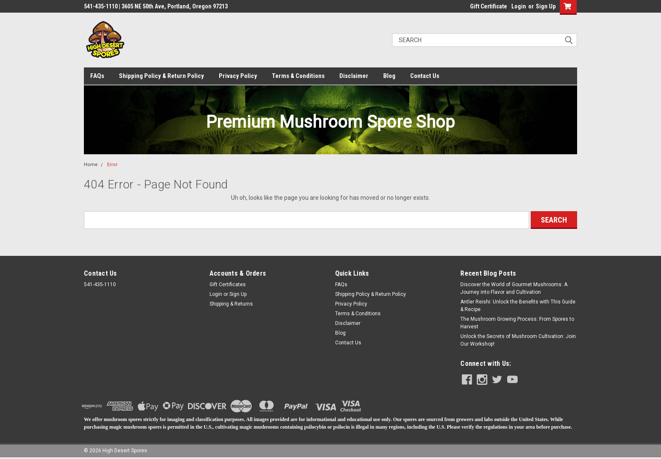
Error (112, 164)
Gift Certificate (488, 6)
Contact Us (424, 76)
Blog (389, 76)
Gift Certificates (228, 284)
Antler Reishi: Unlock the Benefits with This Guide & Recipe (517, 305)
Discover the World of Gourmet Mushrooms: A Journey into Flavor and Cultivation (513, 288)
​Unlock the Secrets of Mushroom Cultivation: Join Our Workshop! (518, 340)
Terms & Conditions (298, 76)
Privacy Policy (238, 76)
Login (518, 6)
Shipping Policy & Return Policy (161, 76)
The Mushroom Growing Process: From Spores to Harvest (517, 323)
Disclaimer (353, 76)
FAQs (97, 76)
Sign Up (546, 6)
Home (91, 164)
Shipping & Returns (231, 304)
